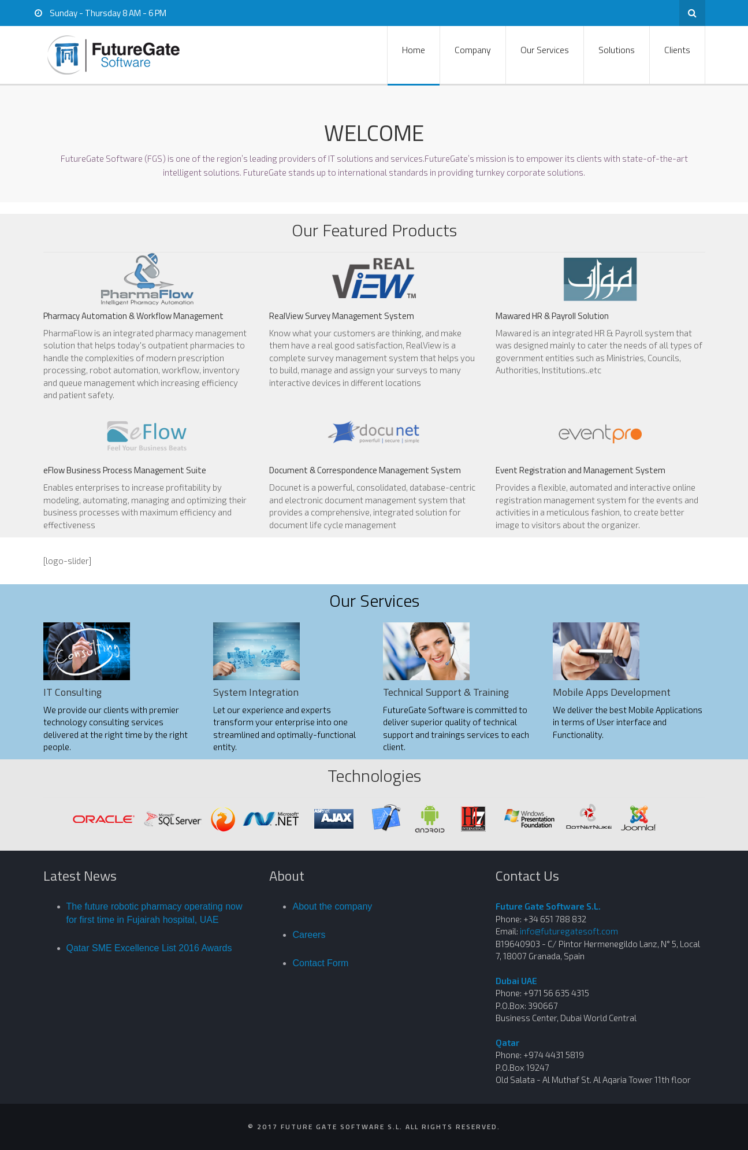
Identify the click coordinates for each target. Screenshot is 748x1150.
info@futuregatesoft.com (569, 931)
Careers (308, 935)
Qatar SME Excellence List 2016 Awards (149, 948)
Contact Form (320, 963)
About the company (332, 906)
